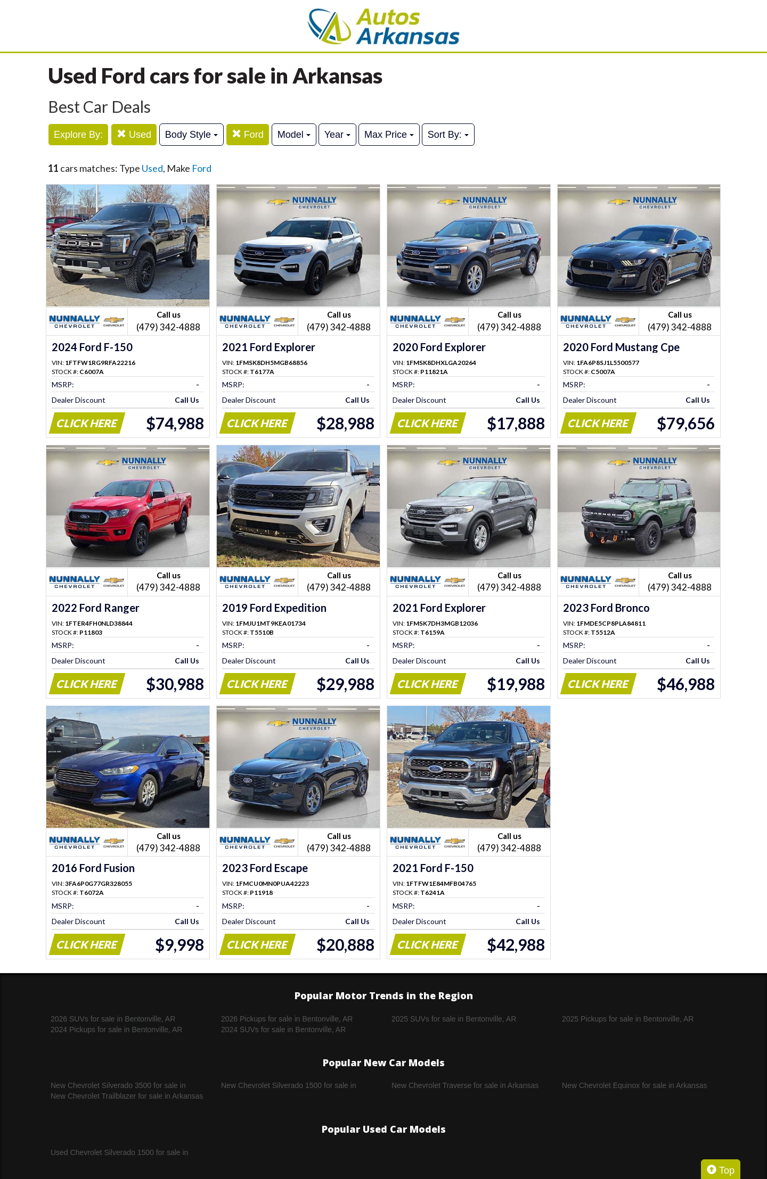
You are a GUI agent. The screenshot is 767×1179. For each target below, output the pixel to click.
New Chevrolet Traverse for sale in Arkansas (464, 1085)
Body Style (191, 134)
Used (134, 134)
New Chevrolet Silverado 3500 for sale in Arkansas (118, 1086)
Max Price (389, 134)
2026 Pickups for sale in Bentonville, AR (287, 1019)
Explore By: (78, 134)
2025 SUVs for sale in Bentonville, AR (453, 1019)
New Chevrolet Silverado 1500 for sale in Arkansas (288, 1086)
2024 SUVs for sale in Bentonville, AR (283, 1029)
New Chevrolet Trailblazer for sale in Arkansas (127, 1096)
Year (337, 134)
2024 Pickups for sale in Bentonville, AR (116, 1029)
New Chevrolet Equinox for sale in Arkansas (634, 1085)
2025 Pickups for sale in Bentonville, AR (627, 1019)
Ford (248, 134)
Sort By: (448, 134)
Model (294, 134)
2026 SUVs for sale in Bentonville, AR (113, 1019)
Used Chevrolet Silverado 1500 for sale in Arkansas (119, 1153)
